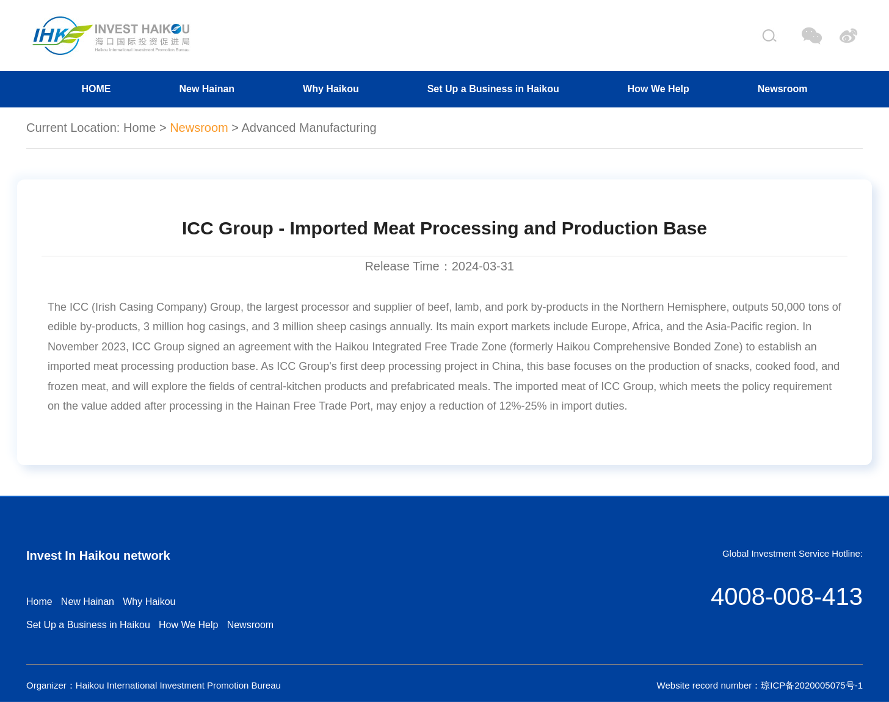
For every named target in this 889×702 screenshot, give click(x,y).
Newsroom (783, 89)
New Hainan (206, 89)
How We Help (658, 89)
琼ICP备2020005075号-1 (812, 685)
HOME (96, 89)
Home (139, 127)
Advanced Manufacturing (308, 127)
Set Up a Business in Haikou (493, 89)
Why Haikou (331, 89)
